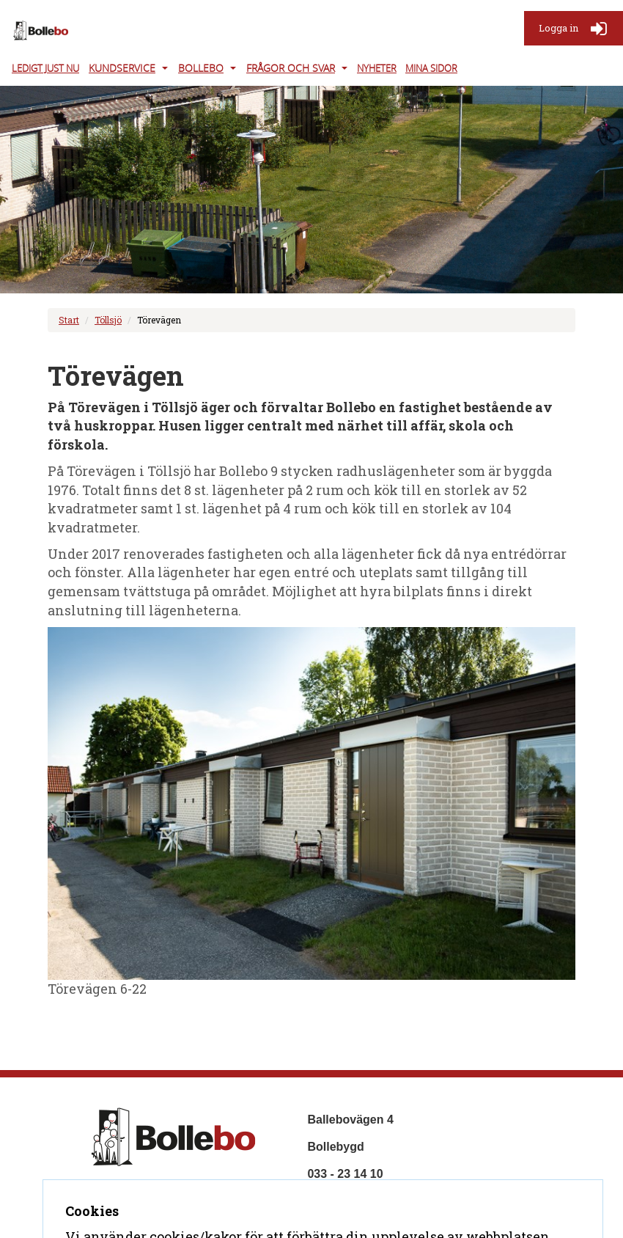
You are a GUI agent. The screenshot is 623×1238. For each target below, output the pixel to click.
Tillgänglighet (206, 1216)
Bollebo (201, 68)
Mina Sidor (431, 68)
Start (69, 320)
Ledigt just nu (45, 68)
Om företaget (156, 1195)
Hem (97, 1195)
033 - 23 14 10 (345, 1174)
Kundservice (122, 68)
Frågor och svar (290, 68)
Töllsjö (108, 320)
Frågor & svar (240, 1195)
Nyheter (377, 68)
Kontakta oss (121, 1216)
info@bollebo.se (352, 1201)
